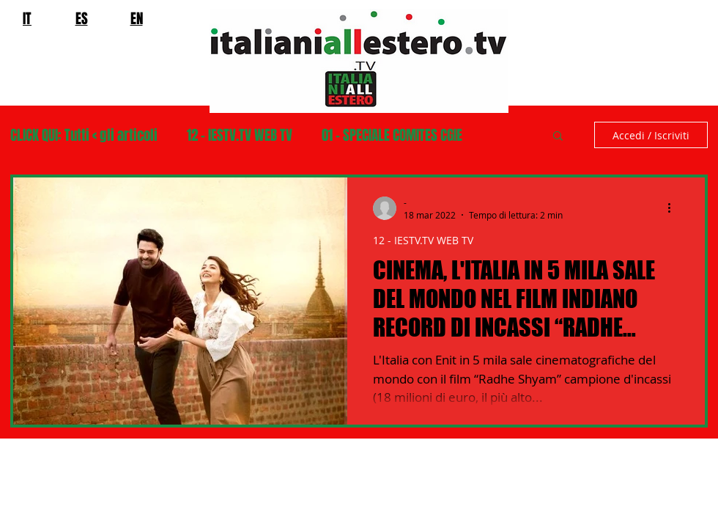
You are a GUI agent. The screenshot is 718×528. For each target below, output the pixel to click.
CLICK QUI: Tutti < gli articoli (84, 135)
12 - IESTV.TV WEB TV (239, 135)
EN (136, 18)
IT (27, 18)
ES (81, 18)
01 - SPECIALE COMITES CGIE (392, 135)
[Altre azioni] (674, 208)
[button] (558, 136)
